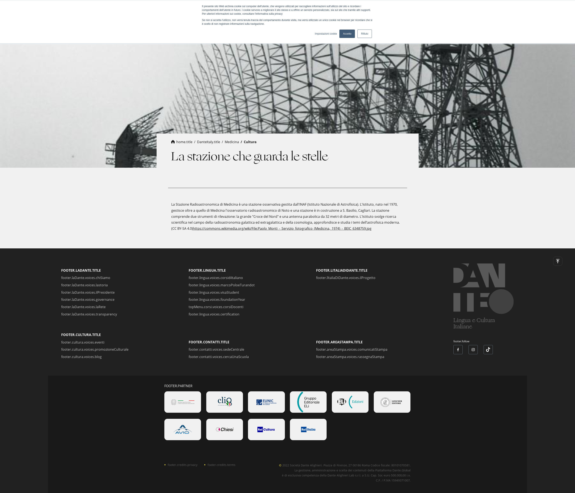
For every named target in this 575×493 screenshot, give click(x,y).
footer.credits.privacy (182, 465)
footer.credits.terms (221, 465)
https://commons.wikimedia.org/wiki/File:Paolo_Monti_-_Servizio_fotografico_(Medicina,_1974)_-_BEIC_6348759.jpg (282, 228)
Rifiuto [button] (364, 33)
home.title (184, 142)
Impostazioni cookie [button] (326, 33)
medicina (232, 142)
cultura (250, 142)
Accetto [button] (347, 33)
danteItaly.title (208, 142)
